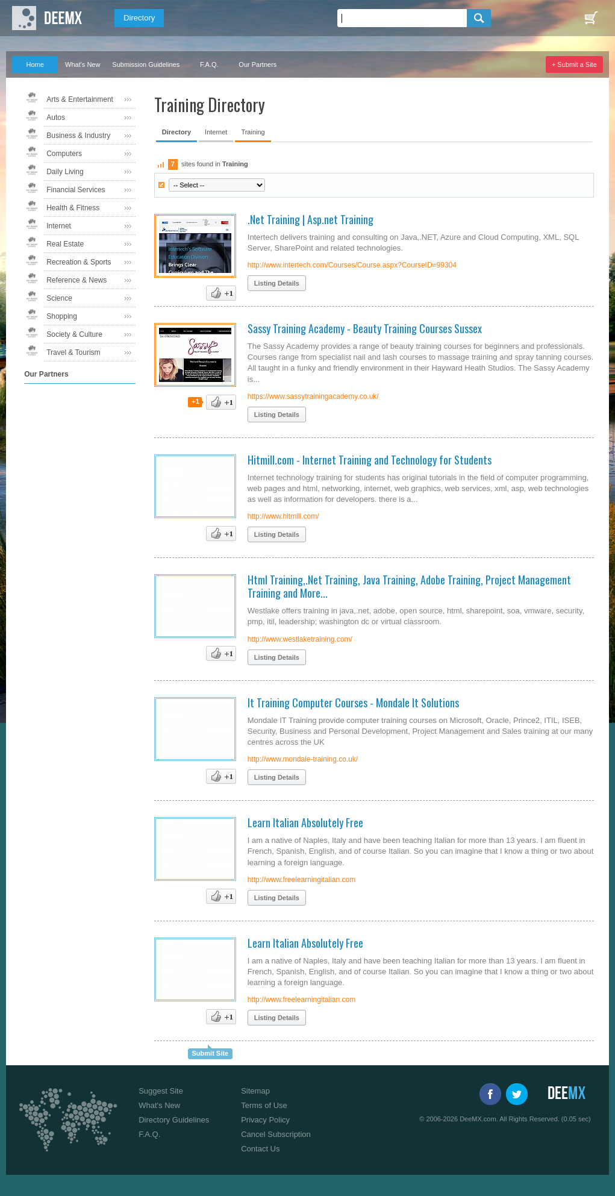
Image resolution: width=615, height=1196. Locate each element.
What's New (82, 64)
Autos (55, 117)
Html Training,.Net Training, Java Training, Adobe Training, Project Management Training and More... (409, 586)
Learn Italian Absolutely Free (305, 822)
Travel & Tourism (73, 352)
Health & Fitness (72, 208)
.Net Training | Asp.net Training (310, 219)
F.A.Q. (209, 64)
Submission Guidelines (146, 64)
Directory (139, 17)
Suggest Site (161, 1090)
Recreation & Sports (78, 262)
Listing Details (276, 283)
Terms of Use (264, 1105)
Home (35, 64)
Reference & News (76, 280)
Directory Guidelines (174, 1119)
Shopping (61, 316)
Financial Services (75, 190)
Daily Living (64, 172)
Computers (64, 153)
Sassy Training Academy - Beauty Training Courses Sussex (365, 328)
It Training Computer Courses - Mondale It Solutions (353, 702)
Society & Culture (74, 334)
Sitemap (255, 1090)
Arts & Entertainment (79, 99)
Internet (58, 226)
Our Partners (257, 64)
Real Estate (65, 244)
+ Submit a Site (574, 64)
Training (252, 132)
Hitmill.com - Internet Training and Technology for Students (370, 460)
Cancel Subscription (276, 1134)
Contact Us (260, 1148)
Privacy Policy (265, 1119)
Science (59, 298)
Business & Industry (78, 135)
